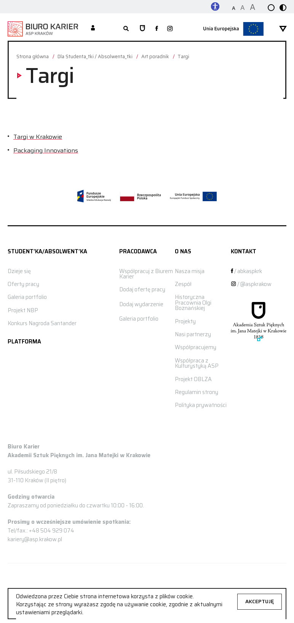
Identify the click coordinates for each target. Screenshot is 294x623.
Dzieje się (19, 271)
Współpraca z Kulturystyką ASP (197, 363)
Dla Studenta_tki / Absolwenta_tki (95, 56)
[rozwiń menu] (283, 29)
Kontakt (243, 251)
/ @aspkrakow (251, 284)
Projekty (185, 321)
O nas (183, 251)
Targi (184, 56)
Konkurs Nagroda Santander (42, 323)
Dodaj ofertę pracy (142, 289)
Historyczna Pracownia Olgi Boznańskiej (193, 302)
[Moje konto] (93, 28)
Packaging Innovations (45, 150)
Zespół (183, 284)
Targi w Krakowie (37, 136)
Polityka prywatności (201, 405)
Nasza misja (190, 271)
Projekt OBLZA (193, 379)
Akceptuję (259, 602)
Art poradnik (155, 56)
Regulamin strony (196, 392)
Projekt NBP (23, 310)
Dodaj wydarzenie (141, 304)
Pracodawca (138, 251)
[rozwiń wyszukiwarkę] (125, 29)
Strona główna (32, 56)
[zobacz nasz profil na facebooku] (157, 29)
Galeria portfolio (27, 297)
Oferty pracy (23, 284)
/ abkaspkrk (246, 271)
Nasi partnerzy (193, 334)
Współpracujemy (195, 347)
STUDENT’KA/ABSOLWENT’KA (47, 251)
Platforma (24, 341)
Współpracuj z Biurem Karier (146, 274)
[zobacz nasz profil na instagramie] (169, 29)
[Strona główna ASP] (142, 29)
